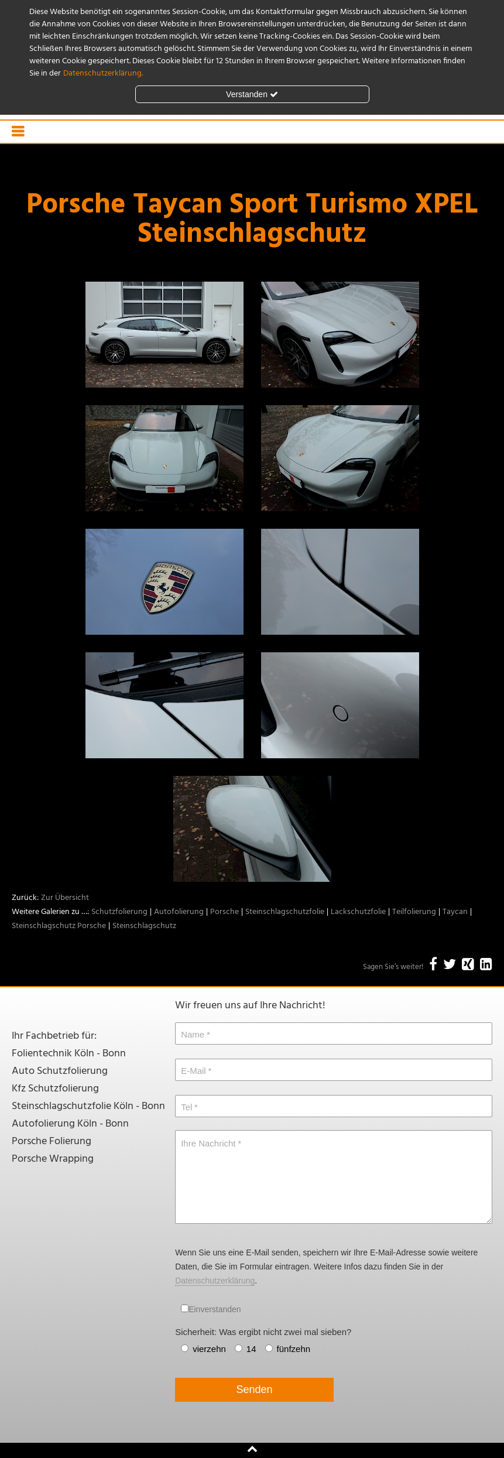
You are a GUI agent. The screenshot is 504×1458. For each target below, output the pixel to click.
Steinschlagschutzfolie (284, 912)
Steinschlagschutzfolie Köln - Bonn (88, 1106)
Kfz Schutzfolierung (55, 1088)
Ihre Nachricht (208, 1143)
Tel (186, 1107)
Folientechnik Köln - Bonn (69, 1053)
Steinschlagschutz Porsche (59, 926)
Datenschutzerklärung (215, 1280)
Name (192, 1034)
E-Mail (193, 1071)
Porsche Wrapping (53, 1159)
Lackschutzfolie (358, 912)
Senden (254, 1389)
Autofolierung (179, 912)
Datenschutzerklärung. (103, 73)
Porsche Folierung (51, 1141)
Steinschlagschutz (144, 926)
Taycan (455, 912)
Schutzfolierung (119, 912)
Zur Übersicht (65, 898)
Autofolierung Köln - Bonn (70, 1123)
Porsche (224, 912)
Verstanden (252, 94)
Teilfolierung (414, 912)
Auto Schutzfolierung (60, 1071)
